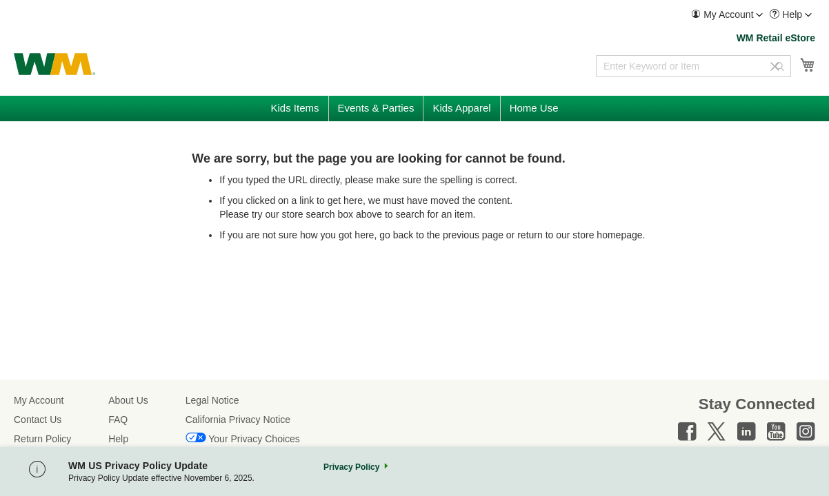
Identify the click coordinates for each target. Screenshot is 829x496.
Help (118, 438)
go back (396, 234)
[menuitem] (727, 15)
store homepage (607, 234)
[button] (727, 15)
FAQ (118, 419)
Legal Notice (212, 400)
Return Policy (42, 438)
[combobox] (693, 66)
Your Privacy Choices (254, 438)
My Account (38, 400)
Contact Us (37, 419)
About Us (128, 400)
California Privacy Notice (238, 419)
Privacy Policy (351, 467)
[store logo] (54, 64)
